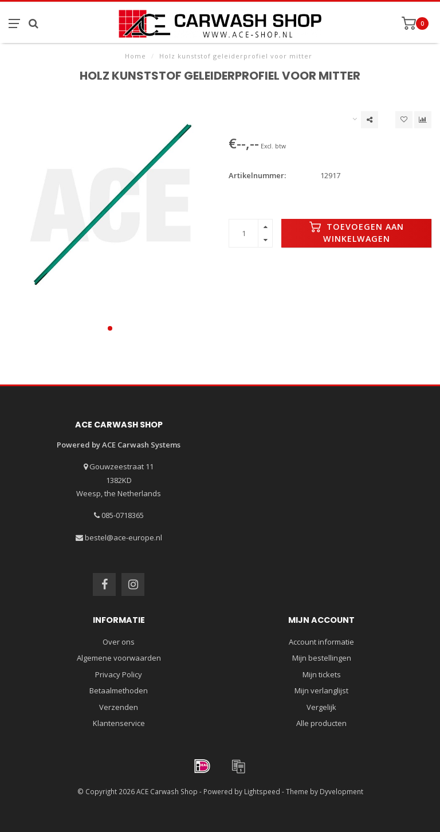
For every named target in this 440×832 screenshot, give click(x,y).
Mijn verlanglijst (321, 690)
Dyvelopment (341, 791)
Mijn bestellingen (321, 658)
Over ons (119, 642)
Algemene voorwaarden (119, 658)
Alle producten (321, 723)
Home (135, 56)
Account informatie (321, 642)
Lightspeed (262, 791)
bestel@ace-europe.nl (123, 537)
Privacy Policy (118, 674)
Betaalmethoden (118, 690)
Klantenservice (119, 723)
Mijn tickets (321, 674)
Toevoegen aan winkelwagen (356, 232)
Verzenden (118, 707)
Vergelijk (321, 707)
